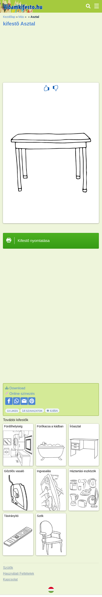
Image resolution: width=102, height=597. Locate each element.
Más (21, 16)
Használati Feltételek (18, 573)
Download (17, 388)
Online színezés (22, 394)
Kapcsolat (10, 579)
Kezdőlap (9, 16)
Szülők (8, 567)
